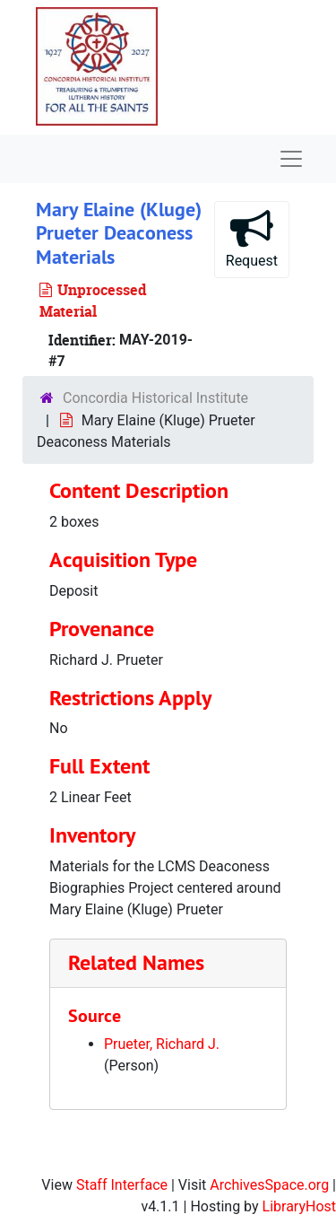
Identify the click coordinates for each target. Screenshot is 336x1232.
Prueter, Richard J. (162, 1044)
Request (252, 238)
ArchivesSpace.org (269, 1184)
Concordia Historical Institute (155, 397)
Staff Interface (122, 1184)
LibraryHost (299, 1206)
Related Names (136, 962)
